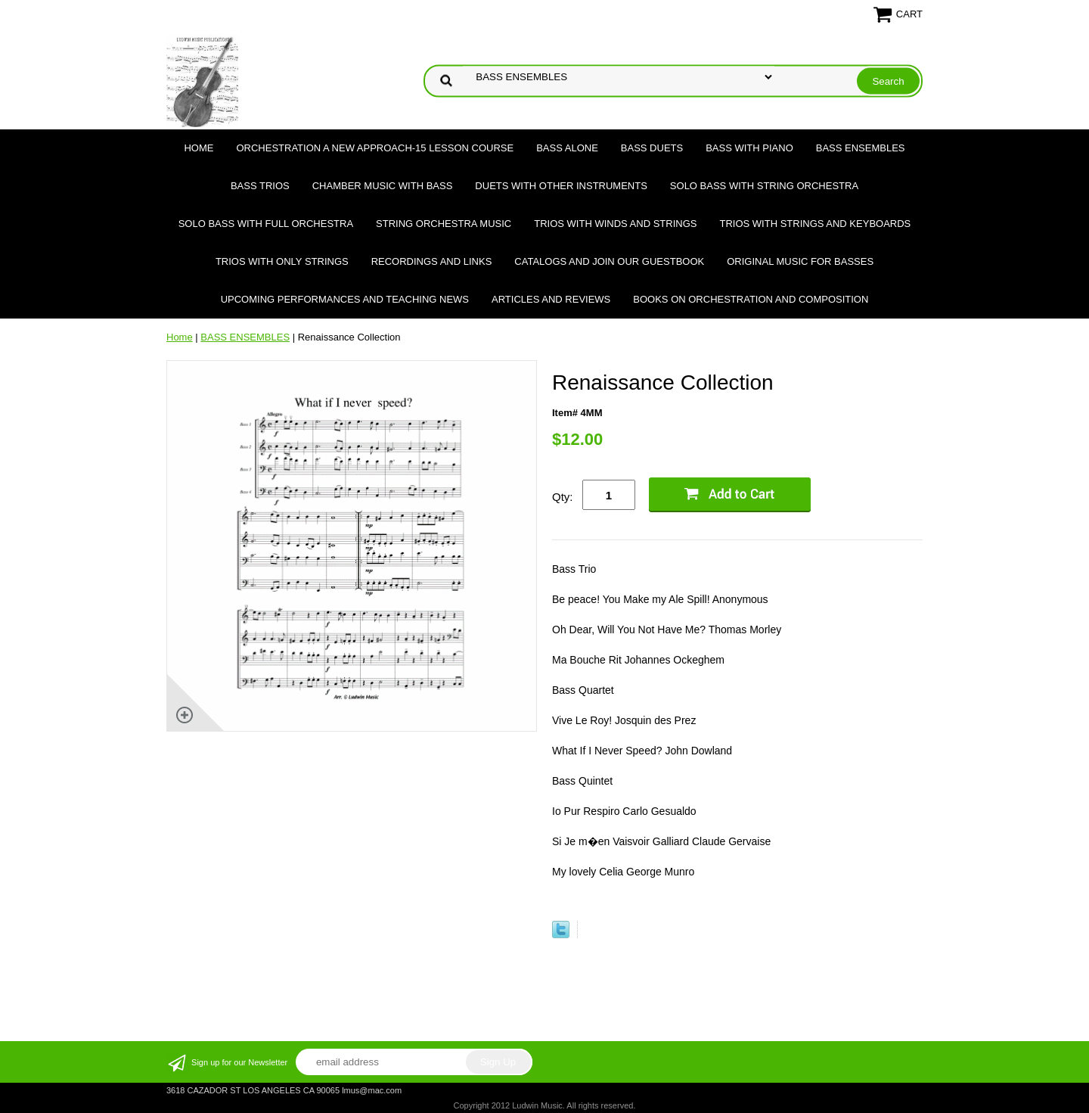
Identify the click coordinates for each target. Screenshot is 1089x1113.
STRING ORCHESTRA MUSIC (443, 223)
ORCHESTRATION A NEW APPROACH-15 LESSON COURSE (374, 148)
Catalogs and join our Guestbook (609, 261)
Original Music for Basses (800, 261)
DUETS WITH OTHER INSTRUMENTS (561, 185)
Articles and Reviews (551, 299)
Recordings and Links (431, 261)
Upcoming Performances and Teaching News (345, 299)
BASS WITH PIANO (749, 148)
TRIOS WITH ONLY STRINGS (282, 261)
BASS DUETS (652, 148)
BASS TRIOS (260, 185)
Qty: (562, 496)
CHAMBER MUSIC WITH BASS (382, 185)
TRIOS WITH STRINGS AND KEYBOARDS (815, 223)
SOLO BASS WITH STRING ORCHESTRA (764, 185)
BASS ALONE (567, 148)
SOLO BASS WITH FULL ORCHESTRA (265, 223)
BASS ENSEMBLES (860, 148)
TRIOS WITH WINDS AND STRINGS (615, 223)
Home (198, 148)
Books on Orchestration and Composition (750, 299)
